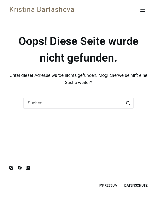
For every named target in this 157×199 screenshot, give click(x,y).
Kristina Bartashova (41, 10)
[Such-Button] (128, 103)
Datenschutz (136, 185)
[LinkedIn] (28, 168)
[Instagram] (11, 168)
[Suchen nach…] (73, 103)
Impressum (107, 185)
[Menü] (144, 9)
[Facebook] (20, 168)
